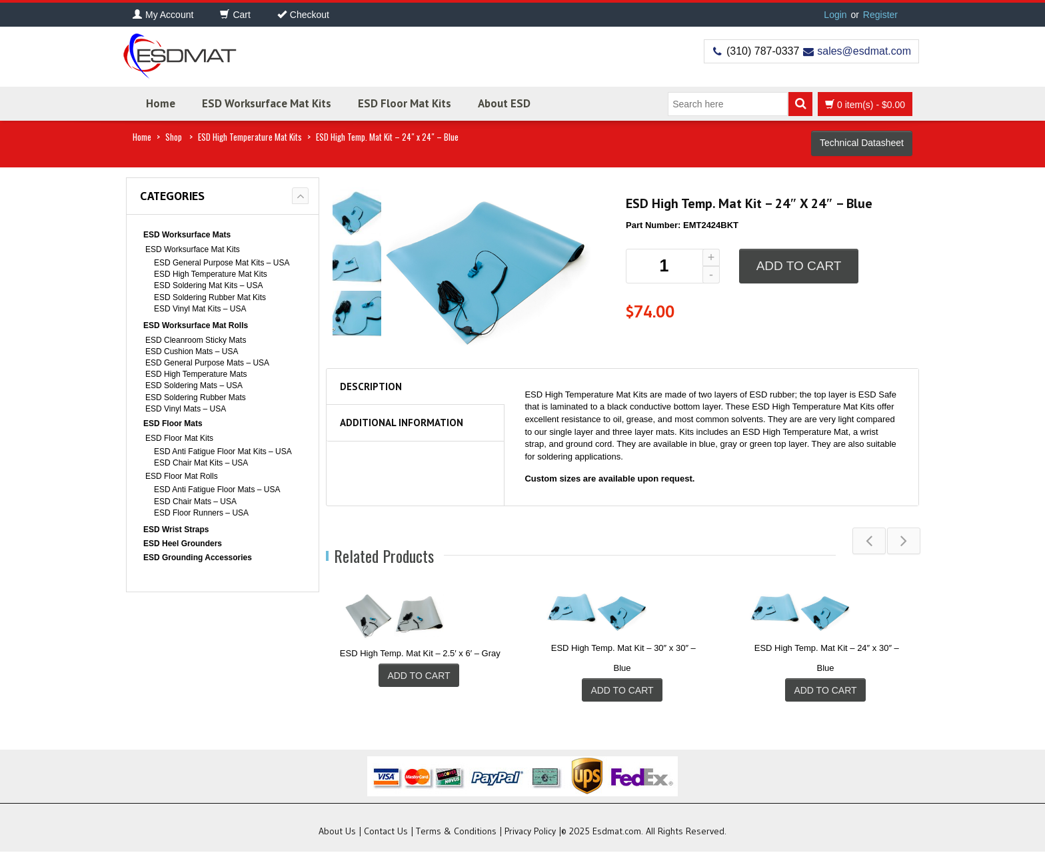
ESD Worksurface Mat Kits (266, 103)
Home (160, 103)
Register (880, 14)
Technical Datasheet (862, 142)
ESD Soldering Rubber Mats (195, 397)
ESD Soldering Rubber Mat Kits (210, 297)
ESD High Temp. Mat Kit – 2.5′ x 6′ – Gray (421, 653)
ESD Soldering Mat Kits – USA (208, 285)
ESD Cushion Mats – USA (191, 351)
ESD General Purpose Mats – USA (207, 362)
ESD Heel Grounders (182, 543)
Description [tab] (371, 386)
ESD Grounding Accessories (197, 557)
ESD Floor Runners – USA (201, 513)
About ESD (504, 103)
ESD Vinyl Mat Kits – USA (200, 308)
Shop (173, 136)
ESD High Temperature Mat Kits (250, 136)
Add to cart (799, 266)
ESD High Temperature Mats (196, 374)
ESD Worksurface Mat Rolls (195, 325)
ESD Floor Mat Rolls (181, 476)
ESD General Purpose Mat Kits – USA (221, 262)
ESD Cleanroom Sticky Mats (195, 340)
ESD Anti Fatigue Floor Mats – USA (217, 489)
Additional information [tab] (401, 422)
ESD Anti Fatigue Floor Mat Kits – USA (223, 451)
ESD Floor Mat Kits (404, 103)
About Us (337, 832)
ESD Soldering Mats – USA (194, 385)
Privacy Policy (530, 832)
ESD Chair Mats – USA (195, 501)
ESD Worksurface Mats (187, 234)
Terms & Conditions (456, 832)
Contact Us (386, 832)
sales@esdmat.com (864, 51)
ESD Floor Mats (173, 423)
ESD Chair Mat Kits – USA (201, 463)
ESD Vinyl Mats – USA (185, 408)
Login (835, 14)
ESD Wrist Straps (176, 529)
